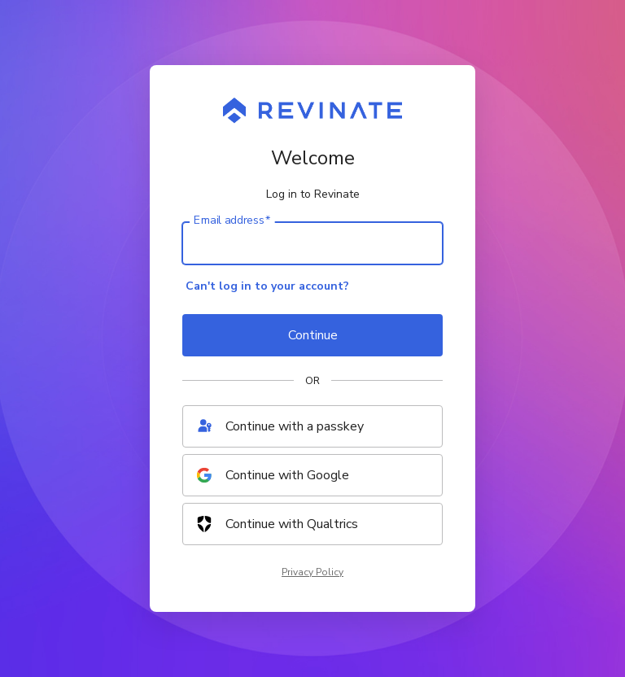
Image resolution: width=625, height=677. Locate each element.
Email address (232, 220)
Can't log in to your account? (267, 286)
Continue (313, 335)
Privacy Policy (312, 572)
